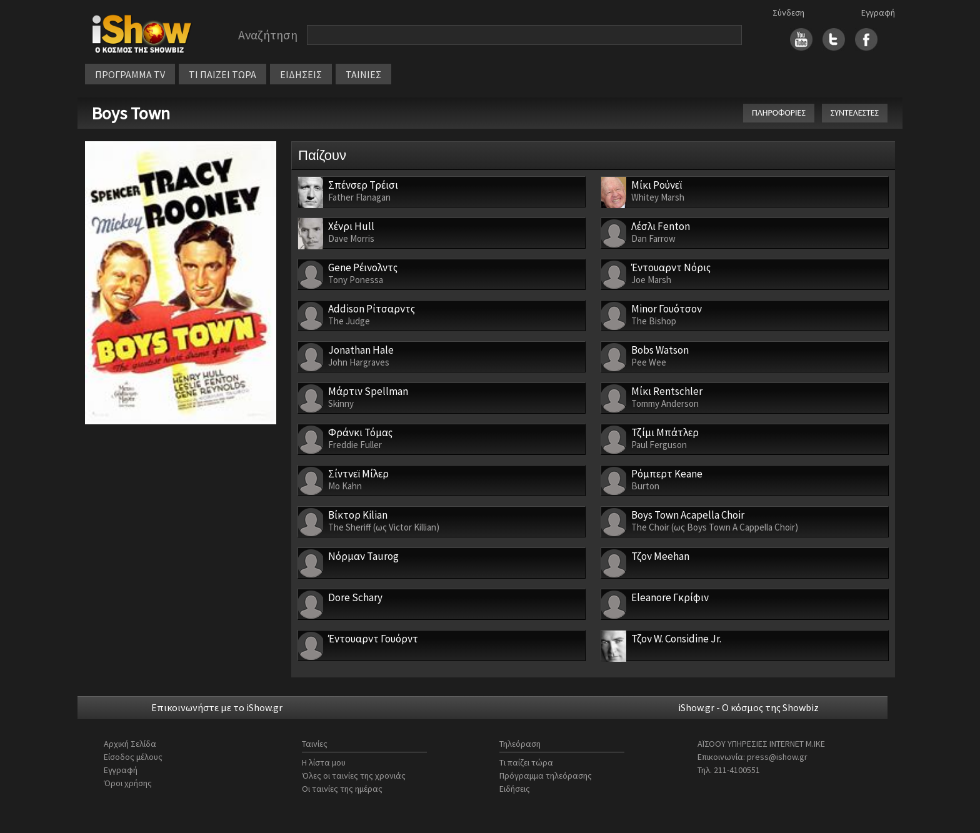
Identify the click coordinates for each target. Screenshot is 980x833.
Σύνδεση (788, 12)
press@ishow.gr (777, 756)
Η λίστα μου (324, 762)
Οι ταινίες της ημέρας (342, 788)
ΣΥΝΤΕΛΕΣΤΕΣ (855, 112)
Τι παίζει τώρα (526, 762)
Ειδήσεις (514, 788)
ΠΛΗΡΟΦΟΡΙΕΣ (779, 112)
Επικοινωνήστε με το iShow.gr (216, 707)
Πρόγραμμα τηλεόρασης (545, 775)
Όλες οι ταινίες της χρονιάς (354, 775)
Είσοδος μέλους (133, 756)
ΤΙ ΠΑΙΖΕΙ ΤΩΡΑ (222, 74)
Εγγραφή (878, 12)
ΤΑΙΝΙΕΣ (363, 74)
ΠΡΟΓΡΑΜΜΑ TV (130, 74)
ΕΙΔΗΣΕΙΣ (301, 74)
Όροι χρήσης (128, 783)
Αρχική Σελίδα (130, 743)
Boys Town (130, 113)
